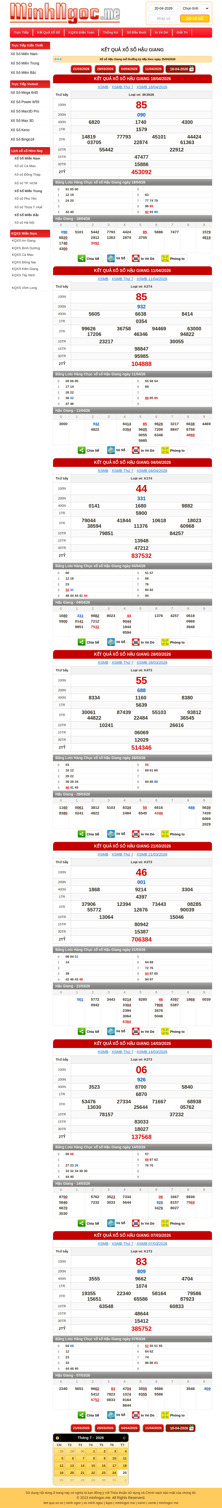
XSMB (103, 87)
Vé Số (120, 258)
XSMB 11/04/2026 (152, 279)
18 (124, 1466)
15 (93, 1466)
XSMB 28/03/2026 (152, 662)
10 (114, 1458)
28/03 (105, 69)
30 (82, 1451)
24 (114, 1473)
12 (61, 1466)
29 (72, 1451)
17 (114, 1466)
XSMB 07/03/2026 (152, 1243)
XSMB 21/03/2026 (152, 854)
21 (82, 1473)
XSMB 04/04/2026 (152, 470)
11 (124, 1458)
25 (124, 1473)
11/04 (153, 69)
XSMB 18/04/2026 (152, 87)
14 (82, 1466)
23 (103, 1473)
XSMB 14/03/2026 (152, 1051)
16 (103, 1466)
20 (72, 1473)
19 (61, 1473)
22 (93, 1473)
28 (61, 1451)
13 (72, 1466)
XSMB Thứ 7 (122, 87)
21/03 (81, 69)
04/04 (129, 69)
